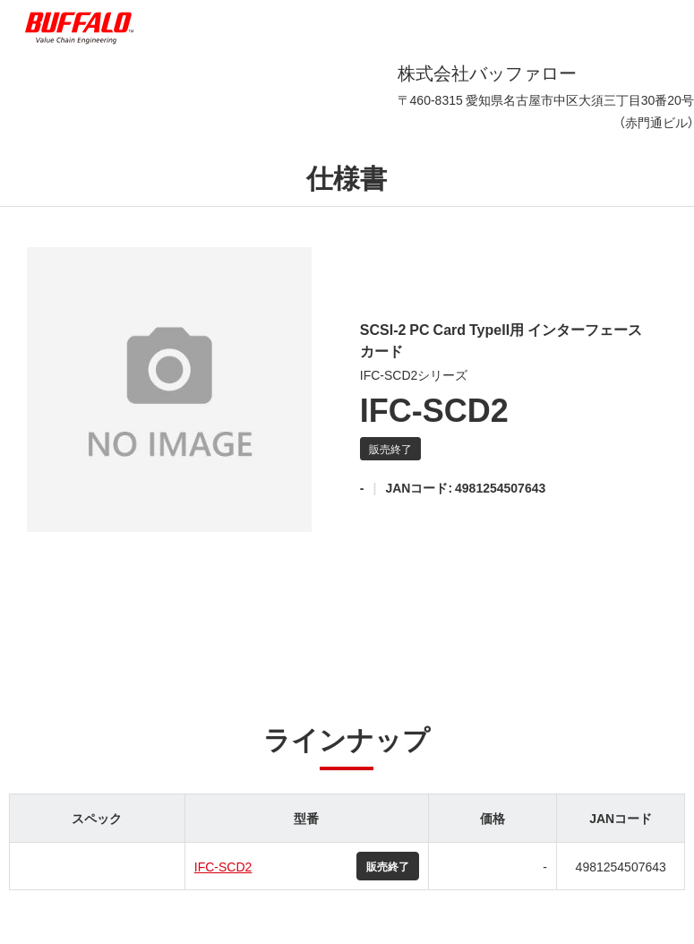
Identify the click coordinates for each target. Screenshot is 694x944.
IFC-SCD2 (223, 866)
